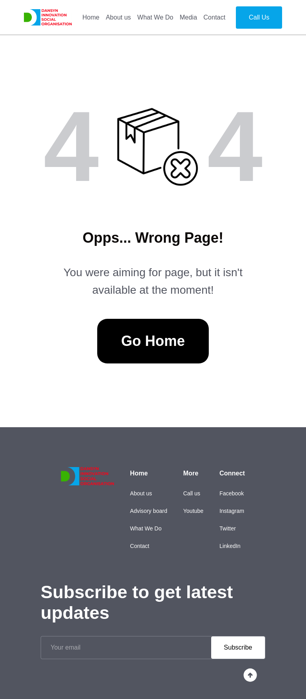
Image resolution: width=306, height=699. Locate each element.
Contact (215, 17)
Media (188, 17)
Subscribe (238, 647)
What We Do (155, 17)
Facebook (232, 493)
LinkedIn (230, 546)
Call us (191, 493)
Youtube (193, 511)
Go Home (153, 341)
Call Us (259, 17)
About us (118, 17)
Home (91, 17)
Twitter (228, 528)
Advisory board (148, 511)
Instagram (232, 511)
